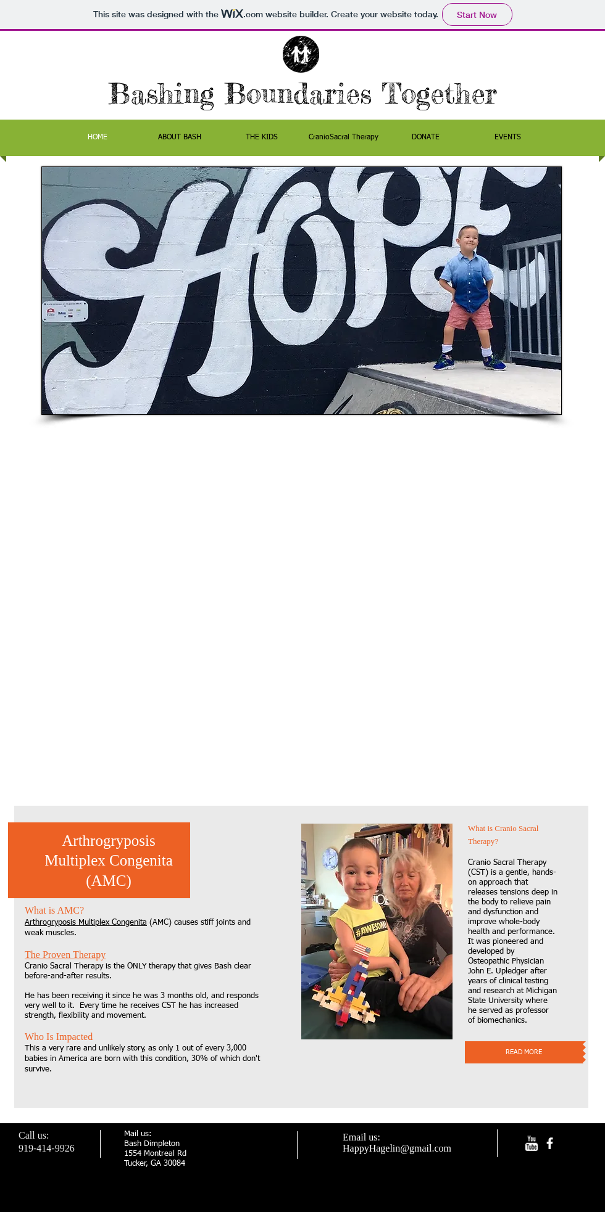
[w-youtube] (531, 1143)
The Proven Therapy (65, 954)
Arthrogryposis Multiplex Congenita (86, 923)
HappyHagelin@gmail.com (397, 1148)
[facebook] (549, 1143)
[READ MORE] (524, 1052)
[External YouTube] (301, 610)
